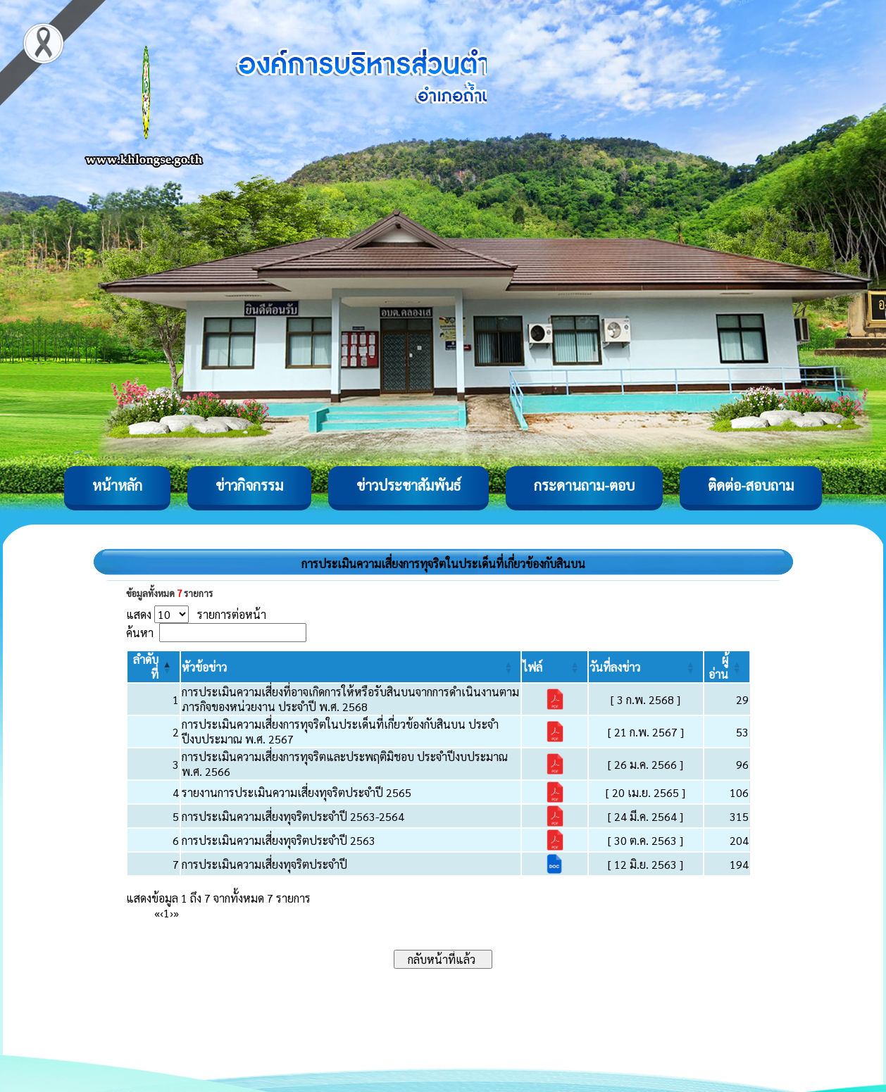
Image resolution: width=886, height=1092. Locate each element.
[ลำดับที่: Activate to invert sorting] (153, 666)
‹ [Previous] (161, 912)
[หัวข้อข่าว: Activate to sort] (351, 666)
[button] (204, 667)
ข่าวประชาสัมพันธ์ (408, 485)
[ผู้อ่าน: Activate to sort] (727, 666)
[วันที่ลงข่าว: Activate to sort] (646, 666)
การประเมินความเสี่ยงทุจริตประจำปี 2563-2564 (293, 816)
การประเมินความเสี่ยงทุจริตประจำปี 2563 (278, 840)
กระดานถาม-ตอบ (584, 485)
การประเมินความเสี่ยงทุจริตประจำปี (264, 864)
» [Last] (176, 912)
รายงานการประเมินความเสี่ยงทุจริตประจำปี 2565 (296, 792)
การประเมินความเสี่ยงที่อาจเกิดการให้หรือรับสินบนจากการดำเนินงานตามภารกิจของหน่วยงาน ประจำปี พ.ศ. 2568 (350, 699)
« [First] (157, 912)
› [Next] (171, 912)
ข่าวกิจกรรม (249, 485)
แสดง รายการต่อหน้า (196, 614)
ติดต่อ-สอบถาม (751, 485)
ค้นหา (140, 632)
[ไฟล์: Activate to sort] (554, 666)
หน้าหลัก (117, 485)
